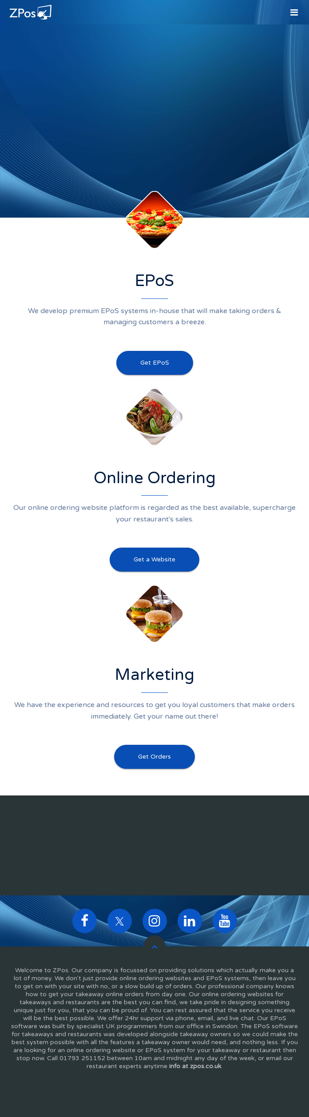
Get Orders (154, 756)
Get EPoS (154, 362)
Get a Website (154, 559)
